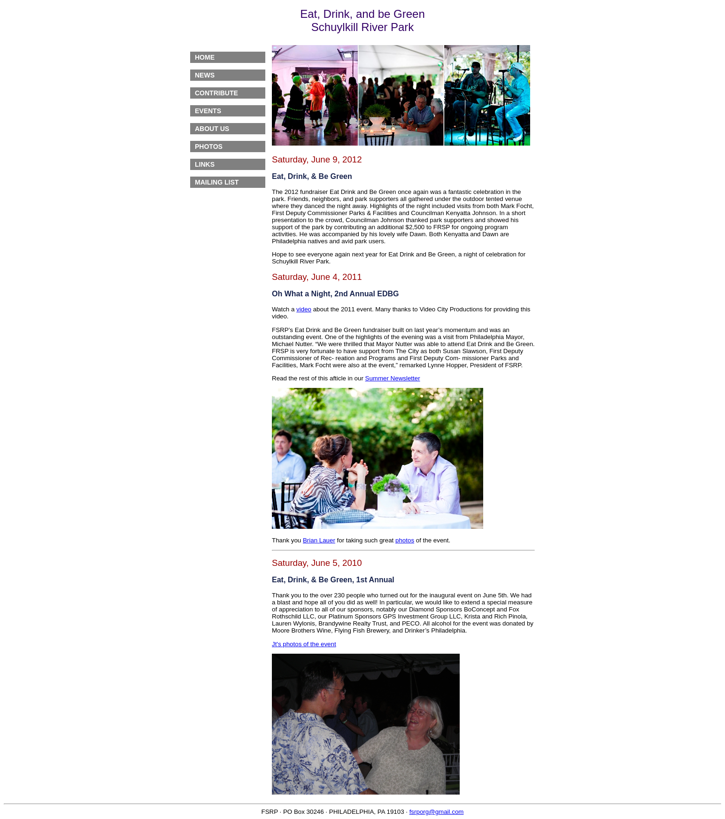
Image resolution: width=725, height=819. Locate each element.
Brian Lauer (319, 540)
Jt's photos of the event (304, 644)
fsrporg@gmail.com (436, 811)
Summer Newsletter (392, 378)
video (303, 309)
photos (404, 540)
